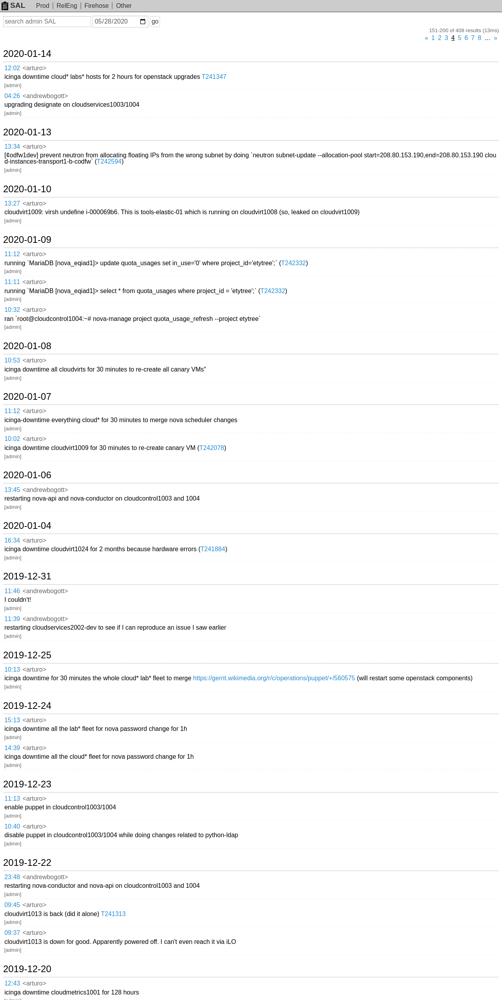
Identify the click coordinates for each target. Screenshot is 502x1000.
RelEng (66, 5)
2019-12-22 (27, 863)
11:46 (12, 591)
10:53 (12, 360)
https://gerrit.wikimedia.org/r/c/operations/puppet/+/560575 (274, 678)
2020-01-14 (27, 54)
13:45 (12, 489)
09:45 (12, 905)
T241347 (214, 76)
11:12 (12, 254)
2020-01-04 (27, 526)
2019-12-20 (27, 969)
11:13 (12, 798)
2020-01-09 (27, 240)
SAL (13, 5)
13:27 (12, 203)
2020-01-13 (27, 132)
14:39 (12, 748)
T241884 (212, 549)
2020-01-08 (27, 346)
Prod (42, 5)
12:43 (12, 983)
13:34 (12, 146)
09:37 (12, 932)
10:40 (12, 826)
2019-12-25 (27, 655)
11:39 (12, 619)
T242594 (109, 161)
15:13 (12, 720)
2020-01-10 (27, 189)
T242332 (293, 263)
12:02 (12, 68)
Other (124, 5)
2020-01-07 (27, 396)
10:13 (12, 669)
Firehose (96, 5)
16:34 (12, 540)
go (154, 21)
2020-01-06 (27, 475)
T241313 (113, 914)
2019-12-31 (27, 576)
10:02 (12, 438)
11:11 (12, 282)
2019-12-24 (27, 706)
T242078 (211, 447)
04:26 (12, 96)
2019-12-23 (27, 784)
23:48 (12, 877)
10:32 (12, 309)
